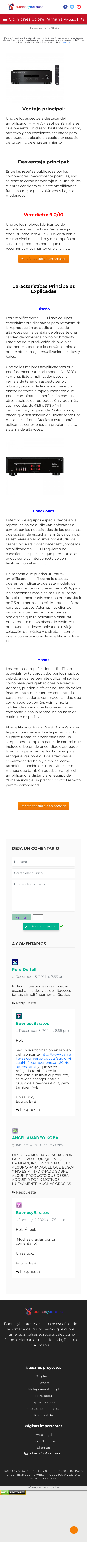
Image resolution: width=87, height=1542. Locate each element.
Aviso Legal (43, 1435)
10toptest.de (43, 1415)
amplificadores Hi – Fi (46, 669)
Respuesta (24, 1003)
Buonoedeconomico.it (43, 1409)
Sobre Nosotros (43, 1441)
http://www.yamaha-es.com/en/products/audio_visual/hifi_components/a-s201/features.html (43, 1060)
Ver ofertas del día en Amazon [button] (43, 259)
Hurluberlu (43, 1396)
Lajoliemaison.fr (43, 1402)
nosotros (65, 42)
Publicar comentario (40, 926)
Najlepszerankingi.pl (43, 1389)
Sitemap (43, 1447)
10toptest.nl (43, 1376)
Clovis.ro (43, 1383)
